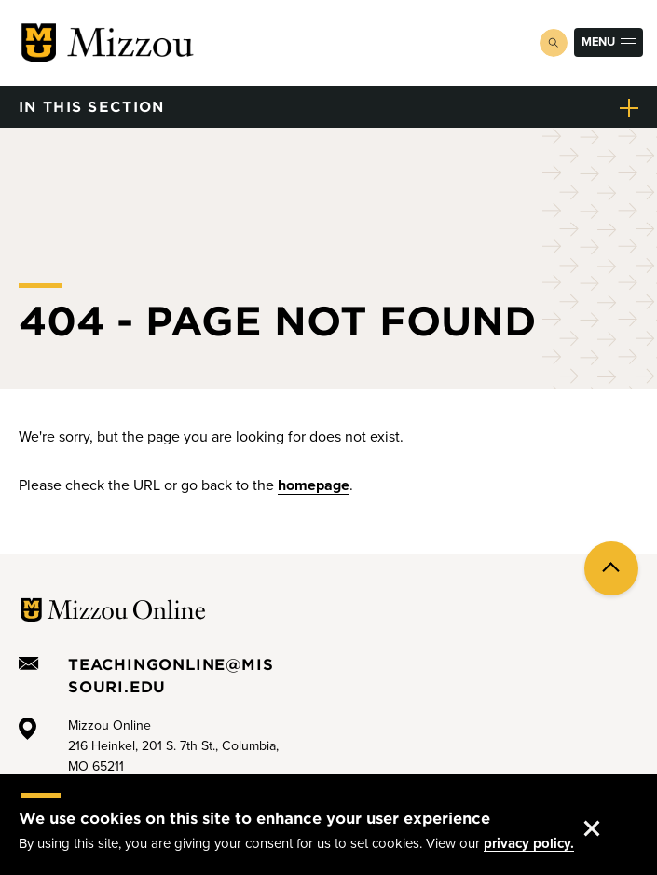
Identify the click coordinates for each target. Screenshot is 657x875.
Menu (609, 41)
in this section (92, 106)
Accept (607, 812)
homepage (313, 485)
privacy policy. (529, 845)
